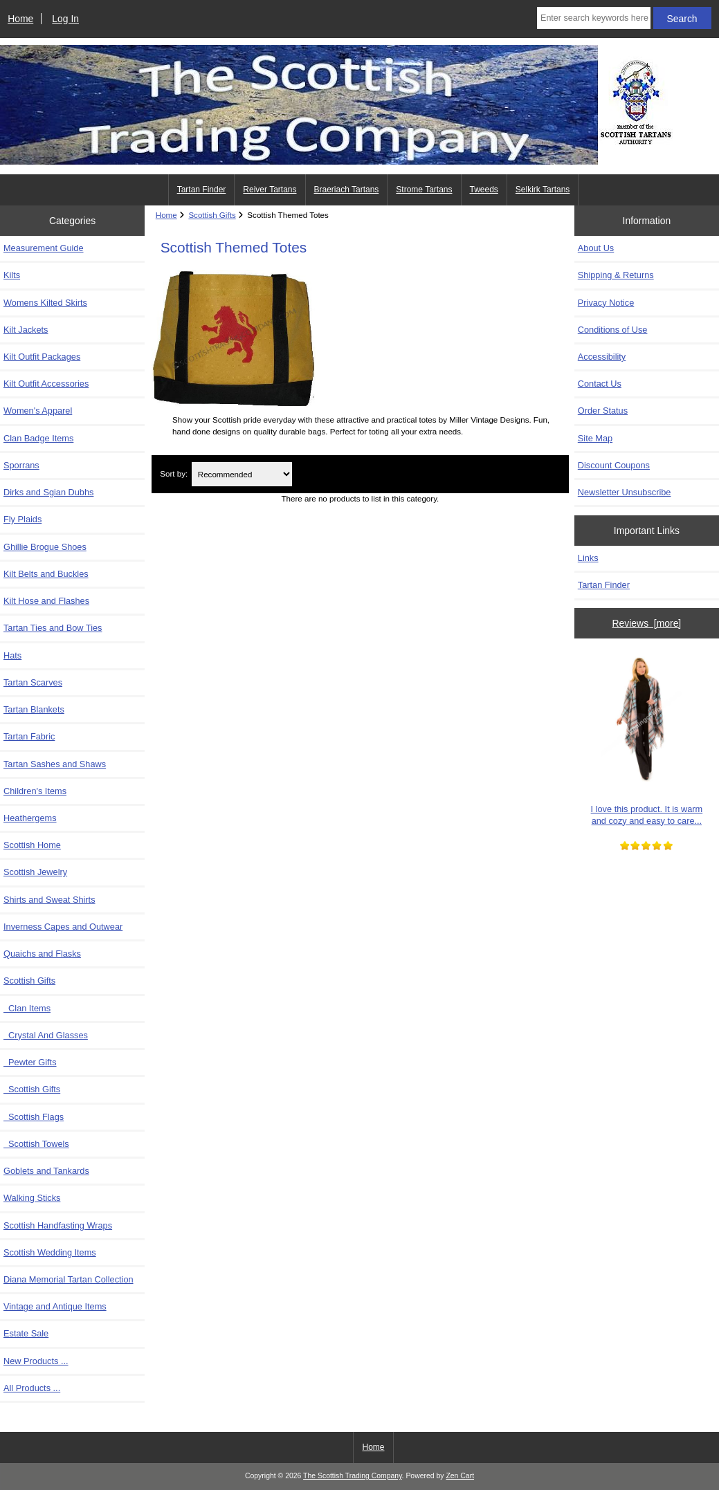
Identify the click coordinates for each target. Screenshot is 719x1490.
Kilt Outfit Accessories (46, 383)
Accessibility (602, 356)
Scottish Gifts (31, 1089)
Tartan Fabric (29, 736)
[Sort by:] (242, 474)
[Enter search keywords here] (593, 18)
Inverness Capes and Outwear (62, 926)
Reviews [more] (647, 623)
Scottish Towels (36, 1144)
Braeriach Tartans (346, 189)
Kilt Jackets (25, 329)
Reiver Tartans (269, 189)
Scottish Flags (33, 1117)
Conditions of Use (613, 329)
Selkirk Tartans (543, 189)
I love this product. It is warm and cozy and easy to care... (647, 738)
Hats (12, 655)
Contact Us (599, 383)
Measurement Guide (43, 248)
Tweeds (484, 189)
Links (588, 558)
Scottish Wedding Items (49, 1252)
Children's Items (34, 791)
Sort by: (174, 474)
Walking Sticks (31, 1198)
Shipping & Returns (616, 275)
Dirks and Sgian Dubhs (48, 492)
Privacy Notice (606, 302)
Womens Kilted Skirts (45, 302)
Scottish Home (32, 845)
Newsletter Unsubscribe (624, 492)
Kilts (11, 275)
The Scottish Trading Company (352, 1476)
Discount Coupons (614, 465)
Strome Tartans (424, 189)
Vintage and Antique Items (55, 1306)
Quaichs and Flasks (42, 953)
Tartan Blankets (33, 709)
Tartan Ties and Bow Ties (52, 628)
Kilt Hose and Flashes (46, 601)
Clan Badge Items (38, 438)
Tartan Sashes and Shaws (54, 764)
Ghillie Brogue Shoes (45, 547)
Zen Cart (460, 1476)
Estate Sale (25, 1333)
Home (20, 18)
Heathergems (30, 818)
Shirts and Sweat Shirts (49, 899)
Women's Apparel (37, 410)
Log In (65, 18)
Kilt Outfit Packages (41, 356)
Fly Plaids (22, 519)
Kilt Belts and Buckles (46, 574)
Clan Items (27, 1008)
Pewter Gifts (30, 1062)
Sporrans (21, 465)
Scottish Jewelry (35, 872)
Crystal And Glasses (45, 1035)
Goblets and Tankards (46, 1171)
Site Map (595, 438)
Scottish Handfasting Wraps (57, 1225)
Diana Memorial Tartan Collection (68, 1279)
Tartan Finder (201, 189)
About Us (596, 248)
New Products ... (36, 1361)
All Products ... (31, 1388)
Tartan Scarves (32, 682)
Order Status (603, 410)
